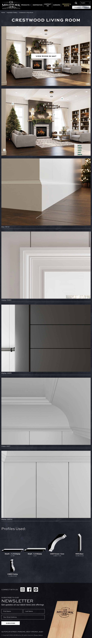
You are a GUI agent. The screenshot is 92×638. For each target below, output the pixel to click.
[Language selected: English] (85, 3)
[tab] (26, 5)
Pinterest (36, 589)
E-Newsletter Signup (81, 7)
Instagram (22, 589)
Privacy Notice (38, 635)
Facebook (29, 589)
